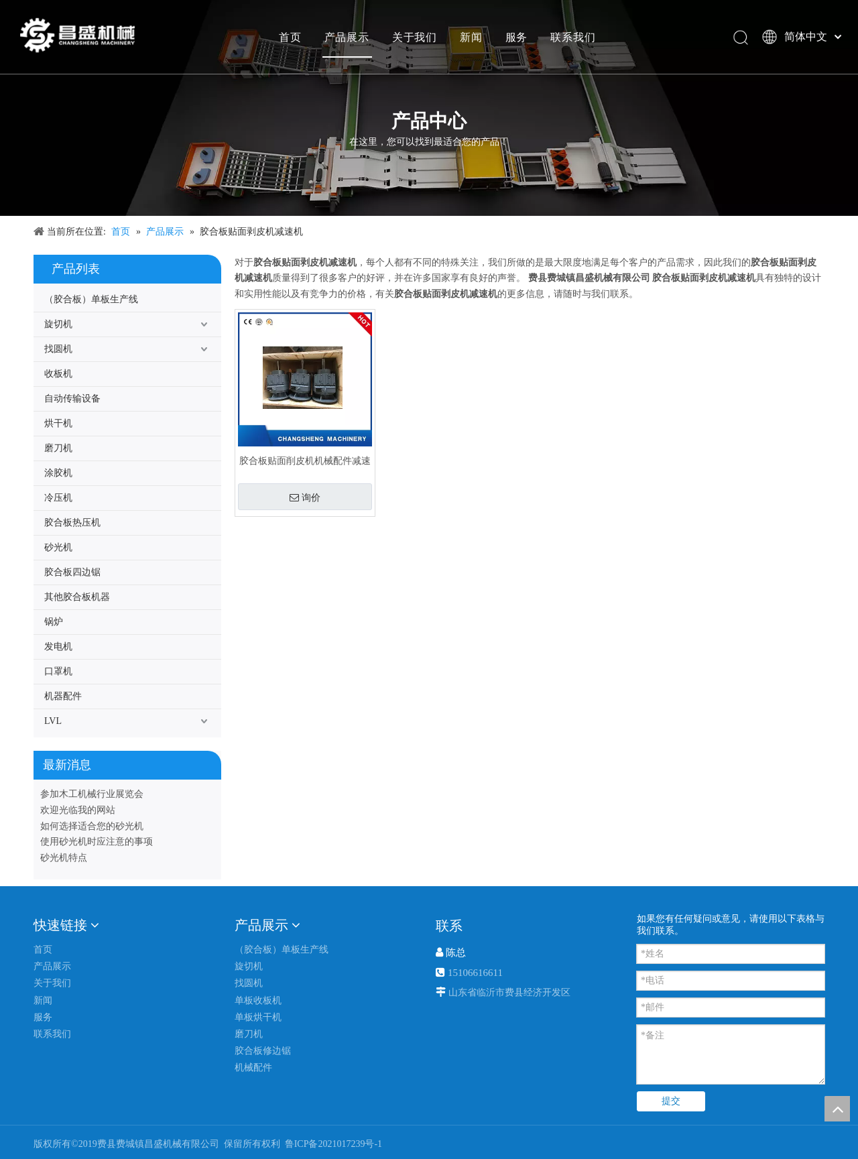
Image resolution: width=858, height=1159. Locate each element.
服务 (516, 36)
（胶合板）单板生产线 (91, 299)
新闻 (470, 36)
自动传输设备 (72, 398)
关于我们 (413, 36)
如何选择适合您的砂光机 (91, 826)
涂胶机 (58, 473)
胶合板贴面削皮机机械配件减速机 (305, 461)
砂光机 (58, 547)
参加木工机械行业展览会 (91, 794)
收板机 (58, 374)
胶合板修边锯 (263, 1051)
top (837, 1108)
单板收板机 (258, 1000)
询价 (305, 497)
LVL (53, 721)
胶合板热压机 (72, 522)
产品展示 (346, 36)
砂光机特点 (63, 858)
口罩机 (58, 671)
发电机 (58, 647)
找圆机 (58, 349)
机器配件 (63, 696)
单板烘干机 (258, 1017)
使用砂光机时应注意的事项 (96, 842)
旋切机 (58, 324)
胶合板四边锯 (72, 572)
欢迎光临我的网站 (77, 810)
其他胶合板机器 (77, 597)
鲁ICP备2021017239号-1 (332, 1144)
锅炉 (53, 622)
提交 (671, 1101)
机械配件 (253, 1067)
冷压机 (58, 498)
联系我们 (572, 36)
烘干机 (58, 423)
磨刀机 (58, 448)
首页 (289, 36)
